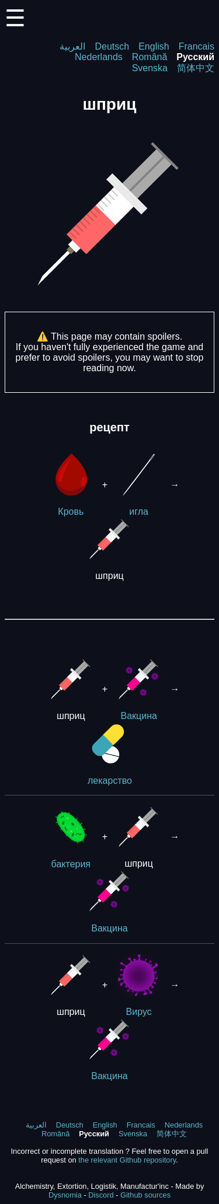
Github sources (145, 1195)
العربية (72, 46)
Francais (196, 46)
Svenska (150, 68)
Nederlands (99, 57)
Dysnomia (65, 1195)
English (153, 46)
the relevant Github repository (127, 1160)
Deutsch (112, 46)
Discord (100, 1195)
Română (149, 57)
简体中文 (195, 68)
